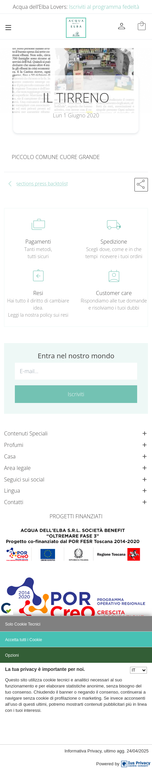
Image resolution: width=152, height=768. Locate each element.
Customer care (114, 293)
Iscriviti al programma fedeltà (104, 6)
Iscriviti (76, 394)
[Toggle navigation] (8, 28)
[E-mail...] (76, 371)
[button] (141, 184)
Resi (38, 293)
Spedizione (114, 241)
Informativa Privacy (83, 750)
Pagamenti (38, 241)
